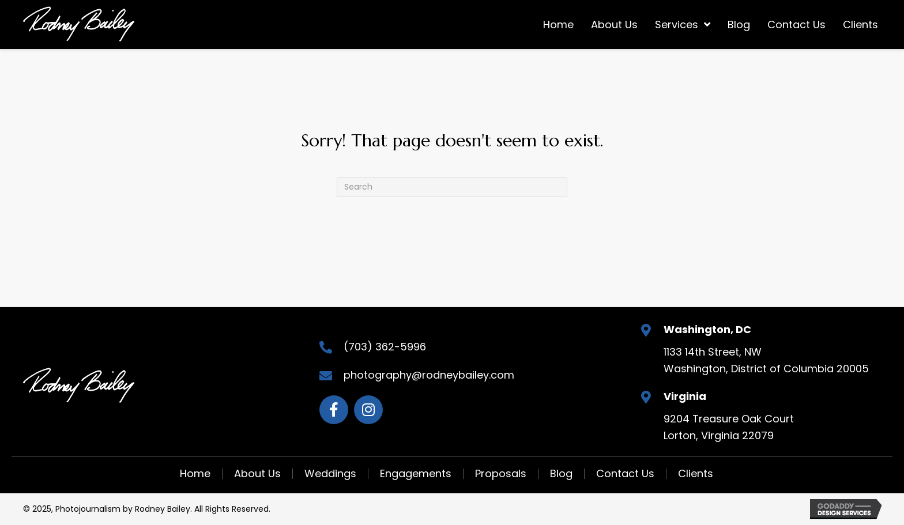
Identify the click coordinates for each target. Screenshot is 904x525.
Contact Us (625, 474)
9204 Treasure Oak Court (729, 418)
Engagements (415, 474)
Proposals (500, 474)
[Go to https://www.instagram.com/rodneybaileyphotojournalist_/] (368, 409)
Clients (695, 474)
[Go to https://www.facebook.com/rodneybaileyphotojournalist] (333, 409)
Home (195, 474)
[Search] (452, 187)
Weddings (330, 474)
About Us (257, 474)
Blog (561, 474)
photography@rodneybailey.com (429, 375)
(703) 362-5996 (385, 346)
